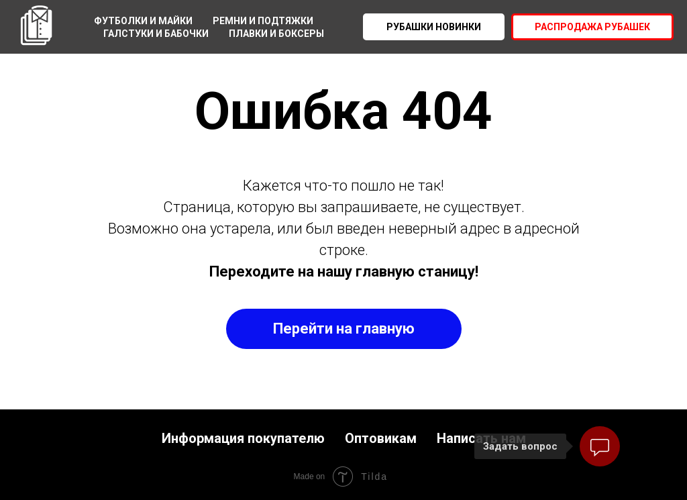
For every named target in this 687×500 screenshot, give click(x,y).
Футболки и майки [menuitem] (143, 20)
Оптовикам (381, 438)
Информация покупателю (243, 438)
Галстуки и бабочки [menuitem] (156, 33)
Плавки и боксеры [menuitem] (276, 33)
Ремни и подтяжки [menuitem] (263, 20)
